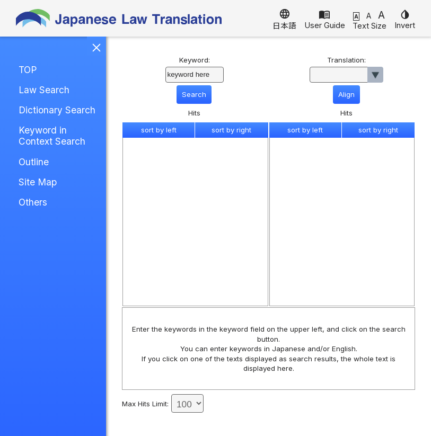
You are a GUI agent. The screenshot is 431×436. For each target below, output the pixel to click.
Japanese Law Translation (119, 18)
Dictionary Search (57, 109)
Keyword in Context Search (52, 135)
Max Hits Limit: (145, 403)
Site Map (38, 182)
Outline (34, 161)
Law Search (44, 89)
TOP (28, 69)
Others (33, 202)
